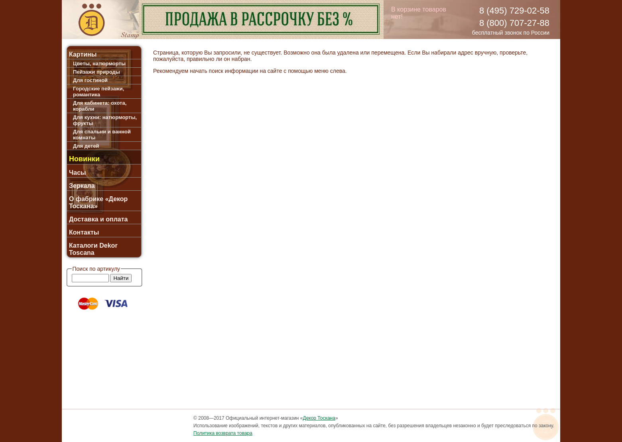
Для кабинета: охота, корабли (99, 106)
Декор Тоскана (319, 418)
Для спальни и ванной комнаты (102, 135)
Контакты (84, 232)
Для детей (86, 146)
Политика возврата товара (222, 433)
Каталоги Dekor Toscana (93, 249)
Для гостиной (90, 80)
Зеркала (82, 185)
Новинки (84, 159)
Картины (82, 54)
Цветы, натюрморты (99, 63)
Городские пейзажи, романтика (98, 92)
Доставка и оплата (98, 219)
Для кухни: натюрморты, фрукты (105, 120)
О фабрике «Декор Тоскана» (98, 202)
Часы (77, 172)
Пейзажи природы (96, 72)
